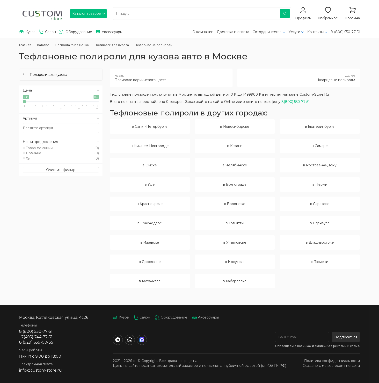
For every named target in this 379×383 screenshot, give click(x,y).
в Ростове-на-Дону (319, 165)
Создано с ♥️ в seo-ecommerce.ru (331, 365)
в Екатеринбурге (320, 126)
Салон (142, 317)
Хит (62, 158)
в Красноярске (150, 204)
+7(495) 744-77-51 (35, 337)
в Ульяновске (234, 242)
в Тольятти (235, 223)
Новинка (62, 153)
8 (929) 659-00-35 (36, 342)
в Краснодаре (150, 223)
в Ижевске (149, 242)
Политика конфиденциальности (332, 361)
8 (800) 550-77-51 (345, 32)
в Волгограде (235, 184)
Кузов (121, 317)
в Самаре (320, 146)
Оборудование (171, 317)
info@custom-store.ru (40, 370)
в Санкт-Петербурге (150, 126)
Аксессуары (205, 317)
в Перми (320, 184)
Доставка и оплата (233, 32)
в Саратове (319, 204)
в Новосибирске (234, 126)
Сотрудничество (267, 32)
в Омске (150, 165)
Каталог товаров (86, 13)
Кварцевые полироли (298, 77)
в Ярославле (150, 262)
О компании (202, 32)
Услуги (294, 32)
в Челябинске (235, 165)
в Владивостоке (320, 242)
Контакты (315, 32)
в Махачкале (150, 281)
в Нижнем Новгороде (150, 146)
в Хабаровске (235, 281)
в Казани (234, 146)
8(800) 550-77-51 (295, 101)
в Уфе (150, 184)
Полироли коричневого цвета (171, 77)
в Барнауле (320, 223)
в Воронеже (234, 204)
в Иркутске (235, 262)
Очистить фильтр (60, 170)
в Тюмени (319, 262)
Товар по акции (62, 148)
